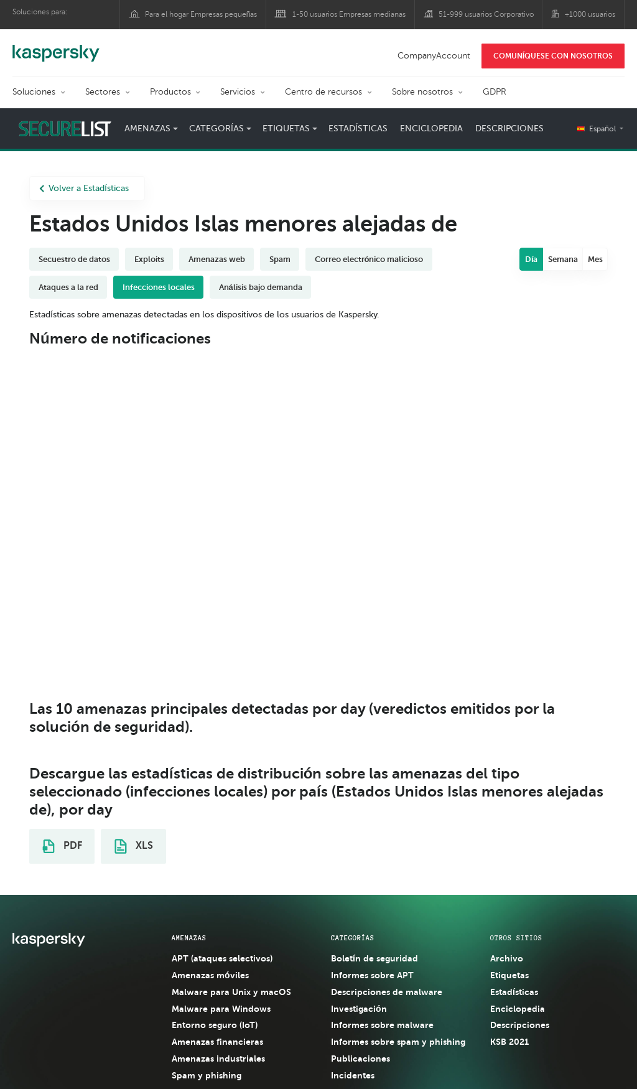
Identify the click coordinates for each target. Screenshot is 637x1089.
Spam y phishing (206, 1075)
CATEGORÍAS (352, 938)
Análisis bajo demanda (260, 287)
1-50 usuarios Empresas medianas (349, 14)
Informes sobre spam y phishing (398, 1042)
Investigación (359, 1009)
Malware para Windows (221, 1009)
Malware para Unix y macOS (231, 992)
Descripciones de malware (386, 992)
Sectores (102, 91)
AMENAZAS (189, 938)
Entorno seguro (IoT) (215, 1025)
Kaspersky (56, 46)
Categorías (216, 128)
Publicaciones (360, 1058)
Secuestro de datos (74, 259)
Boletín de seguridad (374, 958)
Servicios (237, 91)
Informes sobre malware (382, 1025)
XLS (133, 846)
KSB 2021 (509, 1042)
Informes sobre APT (372, 975)
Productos (170, 91)
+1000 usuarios (590, 14)
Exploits (149, 259)
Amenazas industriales (218, 1058)
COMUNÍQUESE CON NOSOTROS (553, 56)
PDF (62, 846)
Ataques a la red (68, 287)
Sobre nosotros (422, 91)
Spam (280, 259)
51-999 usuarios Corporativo (486, 14)
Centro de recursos (323, 91)
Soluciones (33, 91)
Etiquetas (286, 128)
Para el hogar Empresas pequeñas (201, 14)
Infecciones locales (159, 287)
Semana (563, 259)
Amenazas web (216, 259)
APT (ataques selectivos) (222, 958)
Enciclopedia (431, 128)
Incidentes (352, 1075)
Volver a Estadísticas (84, 188)
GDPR (494, 91)
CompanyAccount (434, 55)
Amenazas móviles (210, 975)
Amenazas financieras (217, 1042)
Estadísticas (358, 128)
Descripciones (509, 128)
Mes (595, 259)
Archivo (506, 958)
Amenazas (147, 128)
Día (531, 259)
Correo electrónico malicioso (369, 259)
